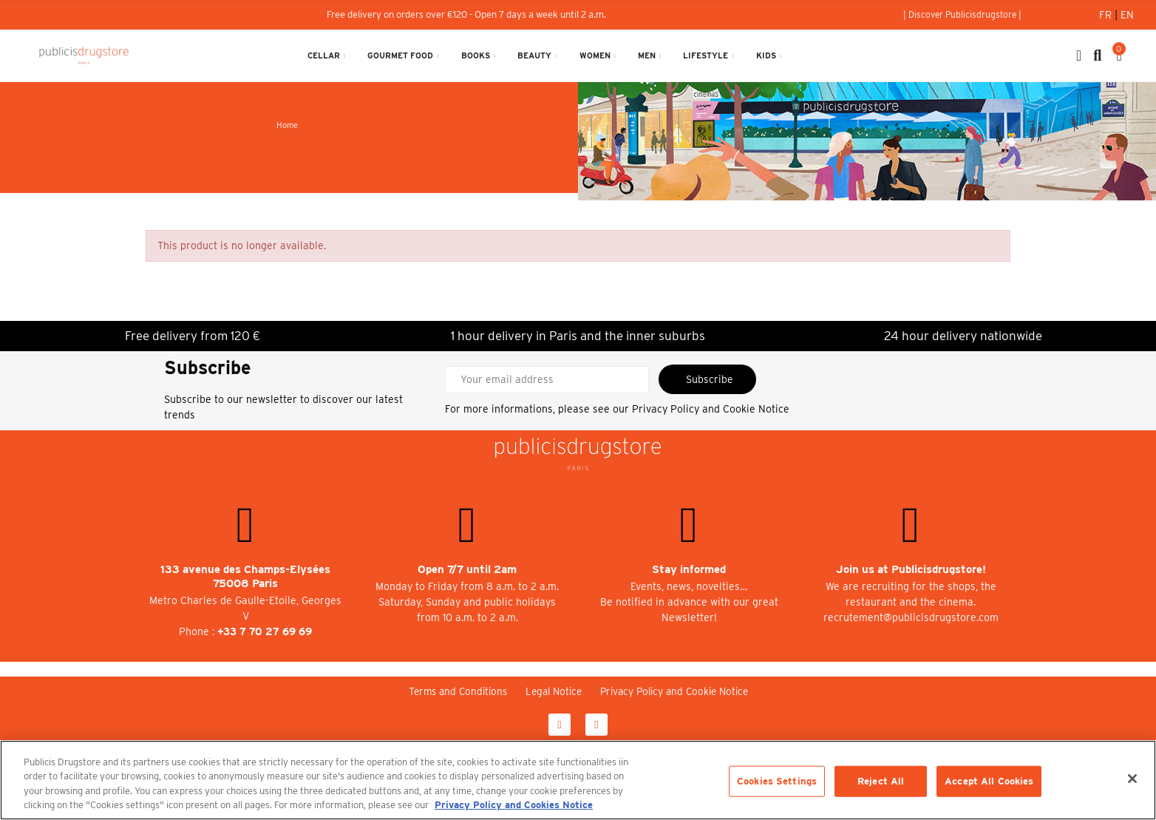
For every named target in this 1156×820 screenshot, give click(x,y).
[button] (962, 15)
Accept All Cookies (989, 781)
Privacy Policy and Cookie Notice (710, 409)
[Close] (1132, 778)
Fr (1107, 15)
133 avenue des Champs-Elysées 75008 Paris (245, 576)
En (1127, 15)
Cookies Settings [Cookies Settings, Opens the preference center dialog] (777, 781)
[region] (578, 780)
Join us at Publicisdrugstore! (911, 569)
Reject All (880, 781)
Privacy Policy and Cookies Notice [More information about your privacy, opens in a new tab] (514, 804)
